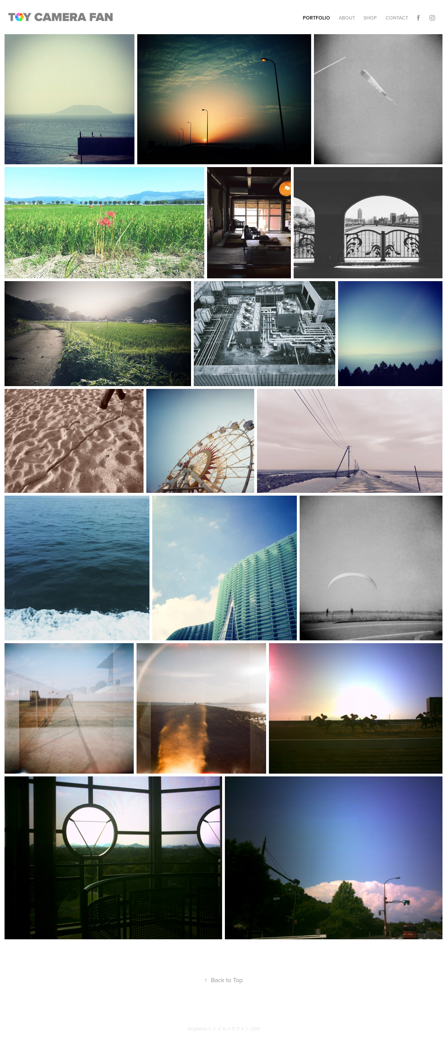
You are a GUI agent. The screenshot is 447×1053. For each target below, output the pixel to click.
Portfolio (316, 17)
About (347, 17)
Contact (397, 17)
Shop (370, 17)
